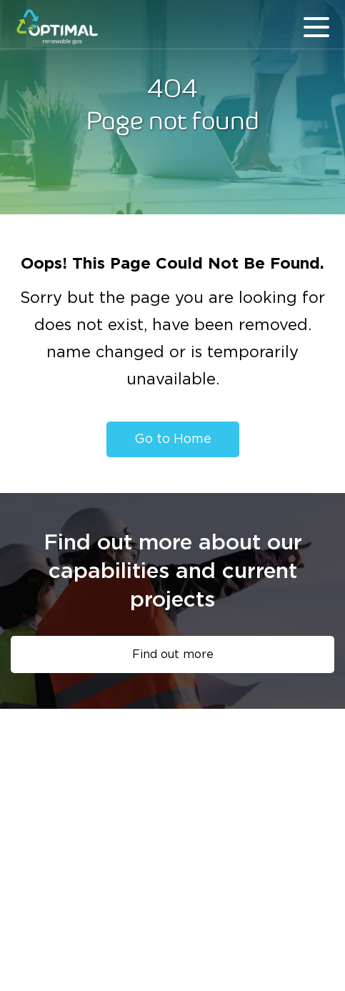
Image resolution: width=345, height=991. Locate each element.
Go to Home (172, 439)
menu (316, 27)
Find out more (173, 654)
